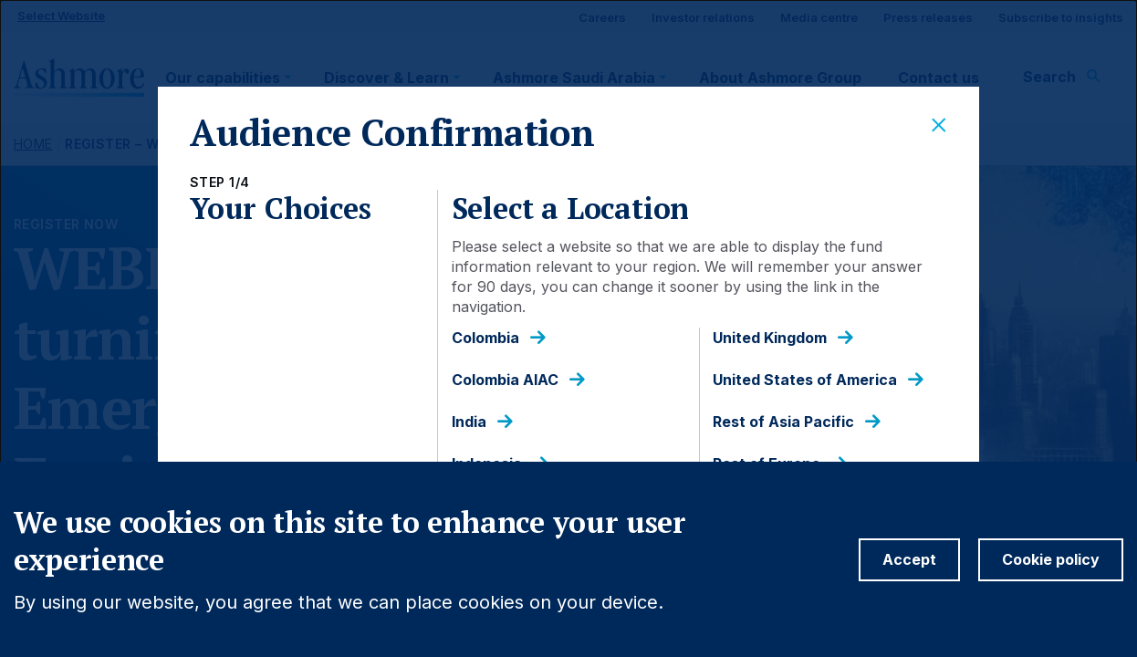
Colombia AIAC (505, 380)
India (469, 422)
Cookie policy (1051, 559)
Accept (909, 559)
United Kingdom (770, 338)
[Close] (939, 126)
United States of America (805, 380)
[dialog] (568, 328)
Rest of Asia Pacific (783, 422)
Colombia (485, 338)
